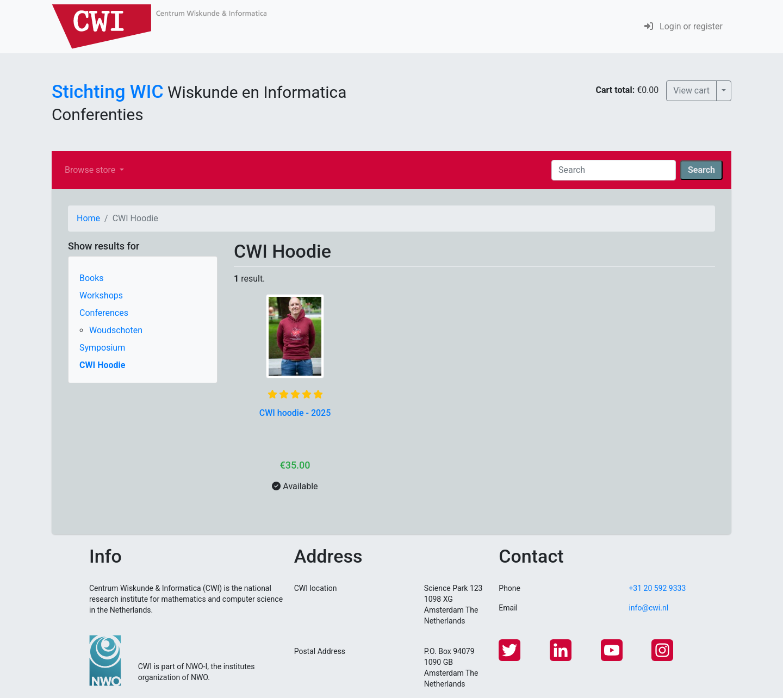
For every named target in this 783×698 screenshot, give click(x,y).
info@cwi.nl (648, 607)
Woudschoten (115, 330)
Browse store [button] (91, 170)
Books (91, 278)
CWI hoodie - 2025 (295, 413)
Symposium (102, 347)
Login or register (683, 26)
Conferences (103, 313)
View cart (691, 90)
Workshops (101, 295)
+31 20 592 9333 (657, 588)
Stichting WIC (108, 91)
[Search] (613, 170)
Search (701, 170)
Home (88, 218)
